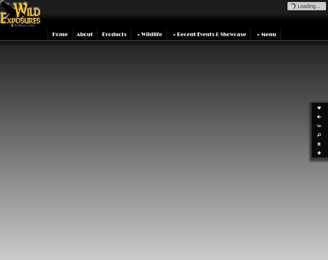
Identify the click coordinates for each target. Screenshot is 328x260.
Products (114, 34)
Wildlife (149, 34)
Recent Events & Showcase (208, 34)
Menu (265, 34)
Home (60, 34)
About (85, 34)
